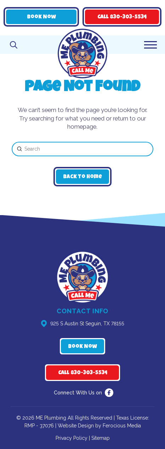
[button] (13, 44)
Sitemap (100, 438)
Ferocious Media (122, 425)
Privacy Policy (71, 438)
